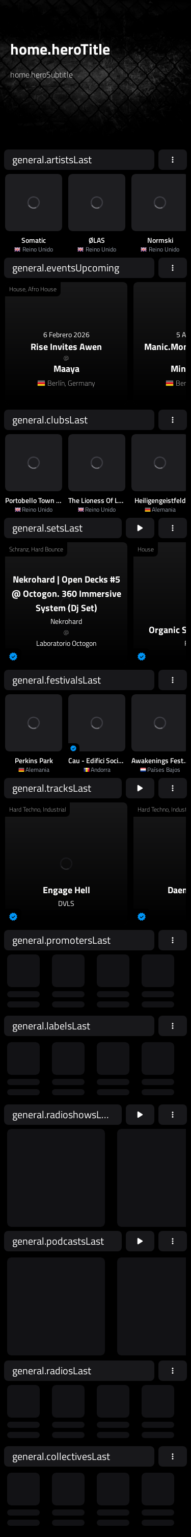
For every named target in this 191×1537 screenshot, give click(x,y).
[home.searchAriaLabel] (71, 119)
